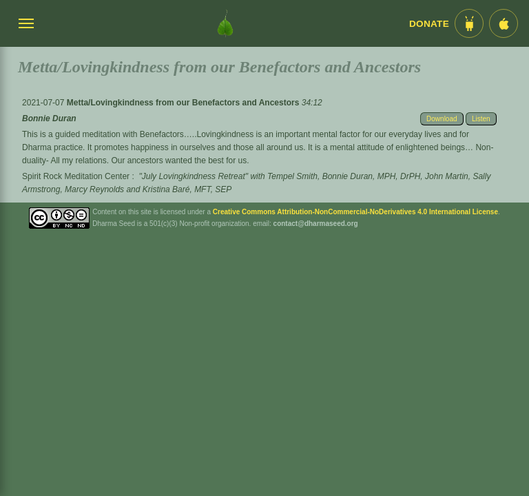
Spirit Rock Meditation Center (75, 176)
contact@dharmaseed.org (315, 223)
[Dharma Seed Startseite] (225, 23)
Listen (481, 119)
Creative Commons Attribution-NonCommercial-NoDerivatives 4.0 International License (355, 212)
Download (441, 119)
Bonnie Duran (49, 118)
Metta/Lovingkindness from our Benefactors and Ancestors (184, 102)
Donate (429, 24)
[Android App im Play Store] (469, 23)
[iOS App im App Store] (503, 23)
